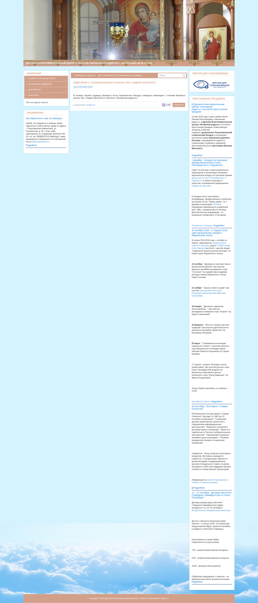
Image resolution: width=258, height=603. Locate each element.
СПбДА (220, 245)
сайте (210, 480)
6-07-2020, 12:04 (85, 87)
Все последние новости (37, 102)
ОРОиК (216, 204)
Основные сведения (39, 84)
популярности (110, 75)
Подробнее (179, 105)
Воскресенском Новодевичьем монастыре (211, 510)
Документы (34, 90)
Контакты (33, 95)
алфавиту (137, 75)
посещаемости (125, 75)
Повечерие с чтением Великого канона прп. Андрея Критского (114, 82)
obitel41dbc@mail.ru (41, 142)
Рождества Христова (201, 186)
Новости (90, 105)
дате (100, 75)
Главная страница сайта (42, 78)
